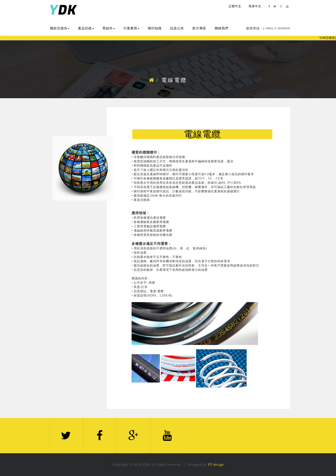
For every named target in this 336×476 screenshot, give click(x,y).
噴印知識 (155, 28)
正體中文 (234, 6)
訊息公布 (177, 28)
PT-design (216, 464)
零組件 (108, 28)
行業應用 (131, 28)
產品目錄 (86, 28)
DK (62, 10)
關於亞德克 (59, 28)
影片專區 (199, 28)
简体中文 (255, 6)
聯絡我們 (221, 28)
